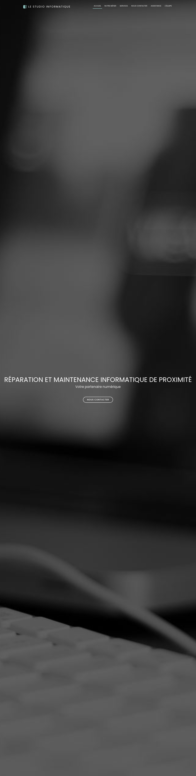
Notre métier (110, 6)
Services (124, 6)
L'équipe (168, 6)
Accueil (97, 6)
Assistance (156, 6)
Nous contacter (139, 6)
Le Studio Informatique (47, 6)
